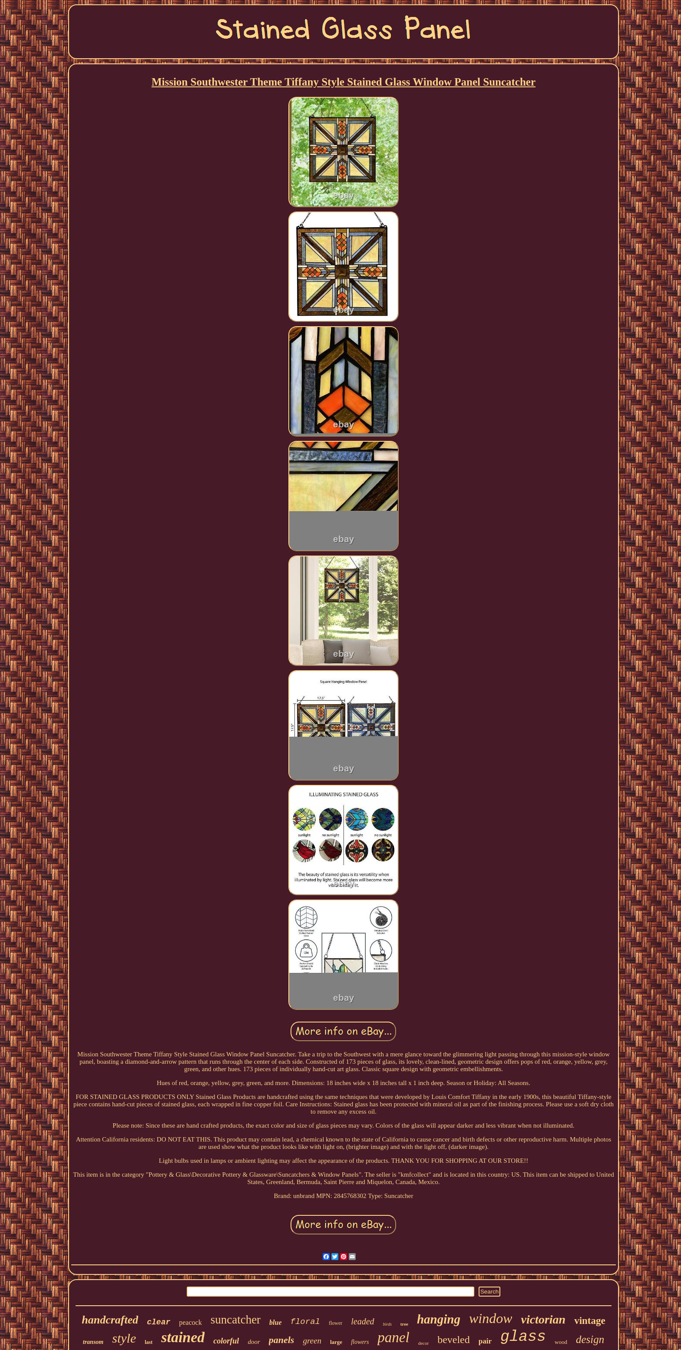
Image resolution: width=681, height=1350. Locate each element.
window (490, 1318)
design (590, 1339)
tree (404, 1324)
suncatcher (236, 1319)
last (148, 1342)
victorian (543, 1319)
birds (387, 1324)
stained (183, 1337)
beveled (453, 1339)
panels (281, 1339)
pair (485, 1341)
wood (561, 1342)
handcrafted (110, 1320)
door (254, 1341)
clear (158, 1322)
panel (393, 1337)
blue (275, 1322)
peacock (190, 1322)
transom (93, 1342)
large (336, 1342)
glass (523, 1337)
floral (305, 1322)
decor (423, 1343)
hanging (438, 1319)
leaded (362, 1321)
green (312, 1340)
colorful (226, 1341)
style (124, 1338)
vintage (589, 1320)
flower (335, 1323)
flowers (360, 1342)
